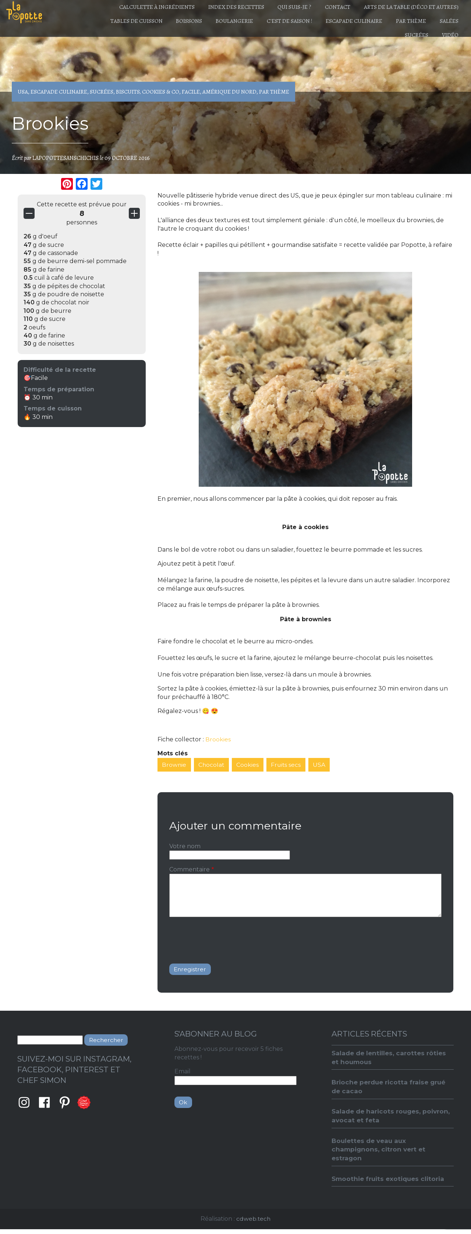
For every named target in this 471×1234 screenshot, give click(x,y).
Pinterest (65, 1104)
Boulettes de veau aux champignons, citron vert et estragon (380, 1152)
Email (182, 1072)
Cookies (249, 764)
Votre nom (185, 846)
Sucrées (410, 44)
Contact (330, 9)
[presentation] (225, 938)
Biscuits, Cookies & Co (148, 92)
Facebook (44, 1104)
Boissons (201, 26)
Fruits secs (288, 764)
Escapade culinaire (379, 26)
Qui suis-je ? (283, 9)
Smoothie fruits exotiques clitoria (389, 1182)
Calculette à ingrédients (136, 9)
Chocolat (212, 764)
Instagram (24, 1104)
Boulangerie (251, 26)
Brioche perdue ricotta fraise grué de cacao (391, 1088)
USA (23, 92)
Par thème (441, 26)
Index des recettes (220, 9)
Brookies (218, 739)
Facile (191, 92)
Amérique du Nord (230, 92)
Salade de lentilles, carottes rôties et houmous (391, 1058)
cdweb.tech (253, 1223)
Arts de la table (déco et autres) (408, 9)
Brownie (174, 764)
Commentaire (189, 869)
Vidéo (447, 44)
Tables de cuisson (144, 26)
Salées (370, 44)
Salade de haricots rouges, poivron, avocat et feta (378, 1118)
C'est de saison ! (310, 26)
